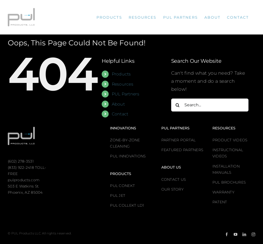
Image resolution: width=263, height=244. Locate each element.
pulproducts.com (23, 180)
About (118, 104)
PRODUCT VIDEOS (229, 140)
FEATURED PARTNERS (182, 150)
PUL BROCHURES (229, 182)
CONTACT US (173, 179)
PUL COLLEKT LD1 (127, 205)
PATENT (219, 202)
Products (121, 74)
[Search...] (209, 105)
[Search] (177, 105)
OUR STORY (172, 189)
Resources (122, 84)
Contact (120, 113)
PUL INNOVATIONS (128, 156)
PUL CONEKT (122, 185)
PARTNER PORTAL (178, 140)
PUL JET (117, 195)
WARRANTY (223, 192)
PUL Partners (125, 94)
